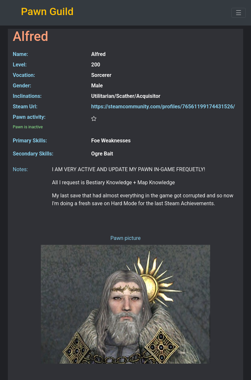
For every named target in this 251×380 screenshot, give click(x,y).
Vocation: (24, 75)
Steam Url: (25, 106)
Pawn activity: (29, 117)
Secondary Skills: (33, 154)
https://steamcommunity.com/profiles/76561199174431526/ (163, 106)
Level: (20, 65)
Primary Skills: (30, 140)
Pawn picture (125, 238)
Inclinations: (27, 96)
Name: (20, 54)
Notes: (20, 169)
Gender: (22, 85)
